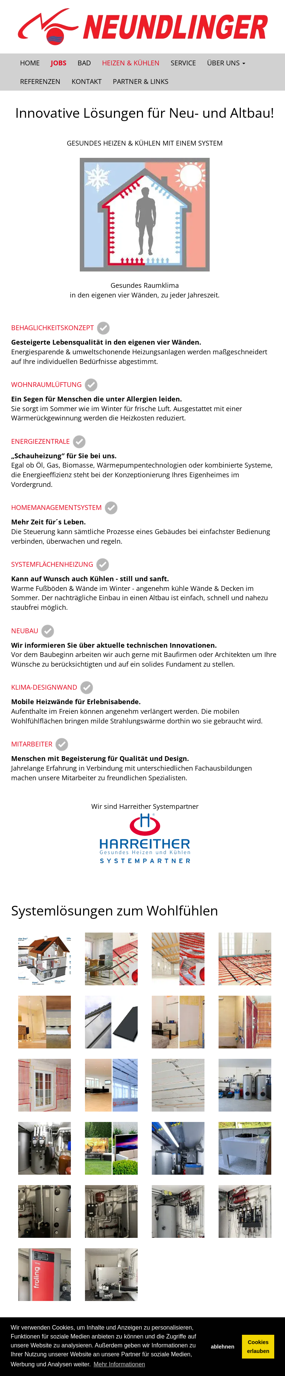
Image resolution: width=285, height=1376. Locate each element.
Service (183, 62)
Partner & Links (140, 81)
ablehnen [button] (222, 1347)
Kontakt (87, 81)
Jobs (58, 62)
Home (30, 62)
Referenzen (40, 81)
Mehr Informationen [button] (119, 1364)
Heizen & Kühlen (131, 62)
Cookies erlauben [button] (258, 1346)
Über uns (226, 62)
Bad (84, 62)
